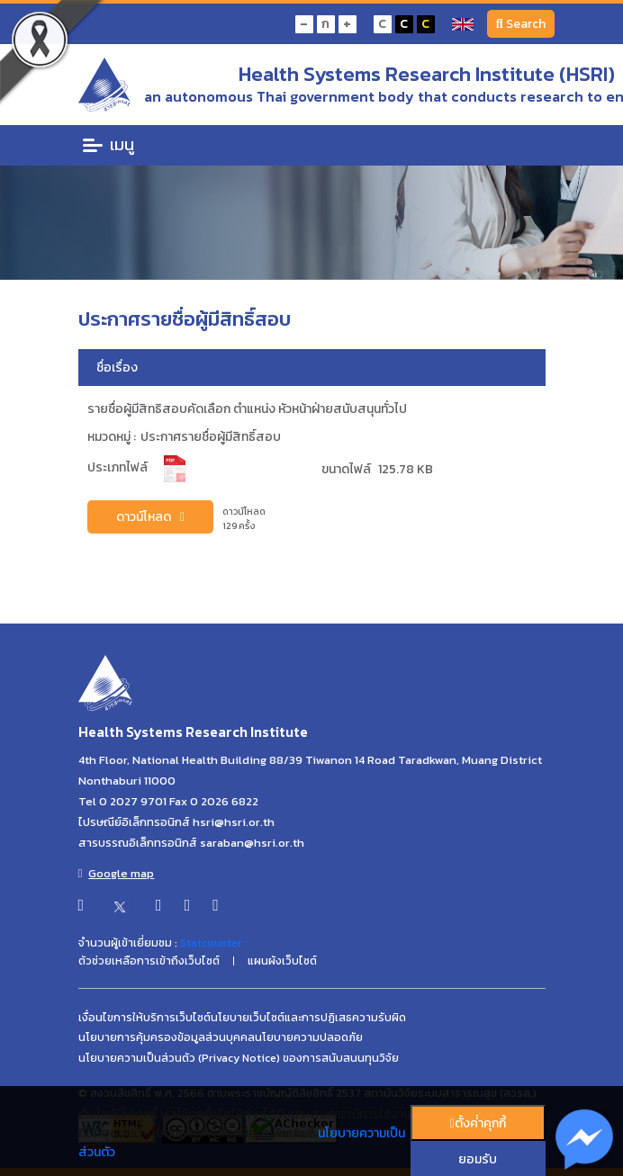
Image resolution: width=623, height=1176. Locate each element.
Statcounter (210, 943)
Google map (116, 873)
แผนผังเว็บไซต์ (282, 960)
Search (521, 23)
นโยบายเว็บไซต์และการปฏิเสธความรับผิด (308, 1017)
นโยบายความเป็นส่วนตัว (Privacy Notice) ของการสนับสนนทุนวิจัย (238, 1058)
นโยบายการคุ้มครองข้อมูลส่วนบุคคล (166, 1037)
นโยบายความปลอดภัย (309, 1037)
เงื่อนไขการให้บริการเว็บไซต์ (144, 1017)
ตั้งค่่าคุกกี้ (477, 1123)
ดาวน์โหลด (150, 516)
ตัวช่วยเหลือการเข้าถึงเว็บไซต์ (149, 960)
